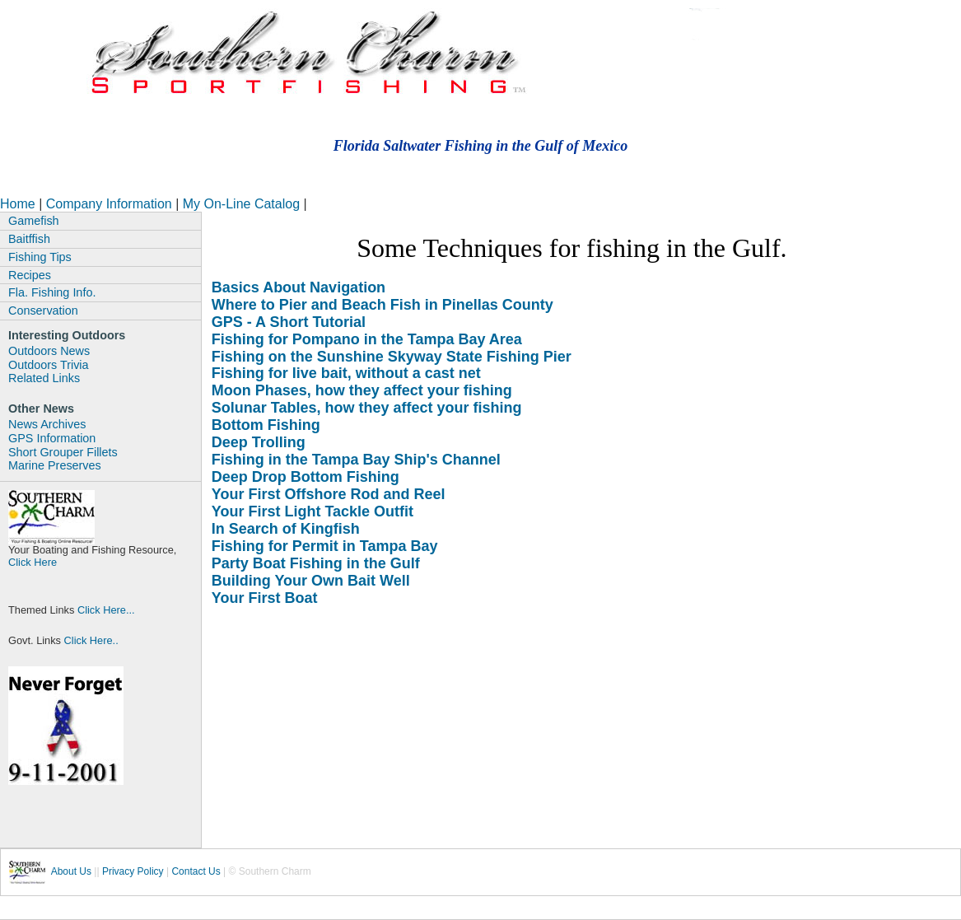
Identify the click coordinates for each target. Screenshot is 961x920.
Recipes (29, 275)
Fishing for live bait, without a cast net (346, 373)
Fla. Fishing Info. (52, 292)
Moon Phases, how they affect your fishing (362, 390)
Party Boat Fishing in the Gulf (316, 563)
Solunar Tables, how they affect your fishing (367, 407)
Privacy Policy (133, 871)
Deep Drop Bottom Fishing (305, 477)
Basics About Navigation (298, 287)
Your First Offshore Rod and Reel (329, 494)
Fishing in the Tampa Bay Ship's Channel (356, 459)
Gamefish (33, 220)
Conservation (43, 310)
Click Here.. (90, 640)
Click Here (32, 562)
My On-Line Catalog (243, 204)
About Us (71, 871)
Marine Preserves (54, 465)
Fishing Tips (40, 257)
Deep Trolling (259, 442)
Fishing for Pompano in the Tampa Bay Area (367, 339)
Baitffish (29, 238)
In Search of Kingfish (286, 529)
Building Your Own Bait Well (311, 580)
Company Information (110, 204)
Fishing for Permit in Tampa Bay (325, 546)
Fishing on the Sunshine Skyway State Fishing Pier (391, 356)
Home (17, 204)
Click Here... (106, 610)
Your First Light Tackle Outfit (312, 511)
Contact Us (195, 871)
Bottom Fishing (266, 425)
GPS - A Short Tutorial (289, 322)
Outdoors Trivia (48, 364)
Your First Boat (265, 598)
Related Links (44, 378)
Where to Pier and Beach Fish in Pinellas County (382, 305)
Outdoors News (49, 350)
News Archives (47, 424)
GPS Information (52, 438)
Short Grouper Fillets (63, 452)
